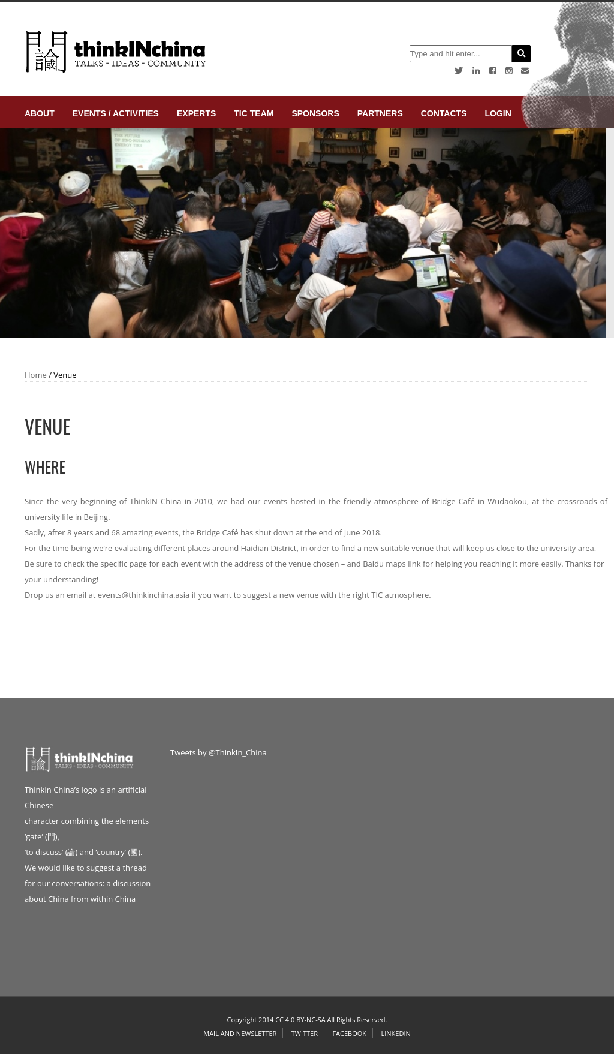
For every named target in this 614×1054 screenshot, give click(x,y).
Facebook (349, 1033)
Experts (196, 113)
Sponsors (315, 113)
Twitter (304, 1033)
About (40, 113)
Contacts (444, 113)
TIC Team (253, 113)
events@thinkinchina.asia (144, 594)
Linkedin (395, 1033)
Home (36, 374)
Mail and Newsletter (239, 1033)
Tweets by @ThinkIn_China (218, 752)
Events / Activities (116, 113)
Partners (380, 113)
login (497, 113)
